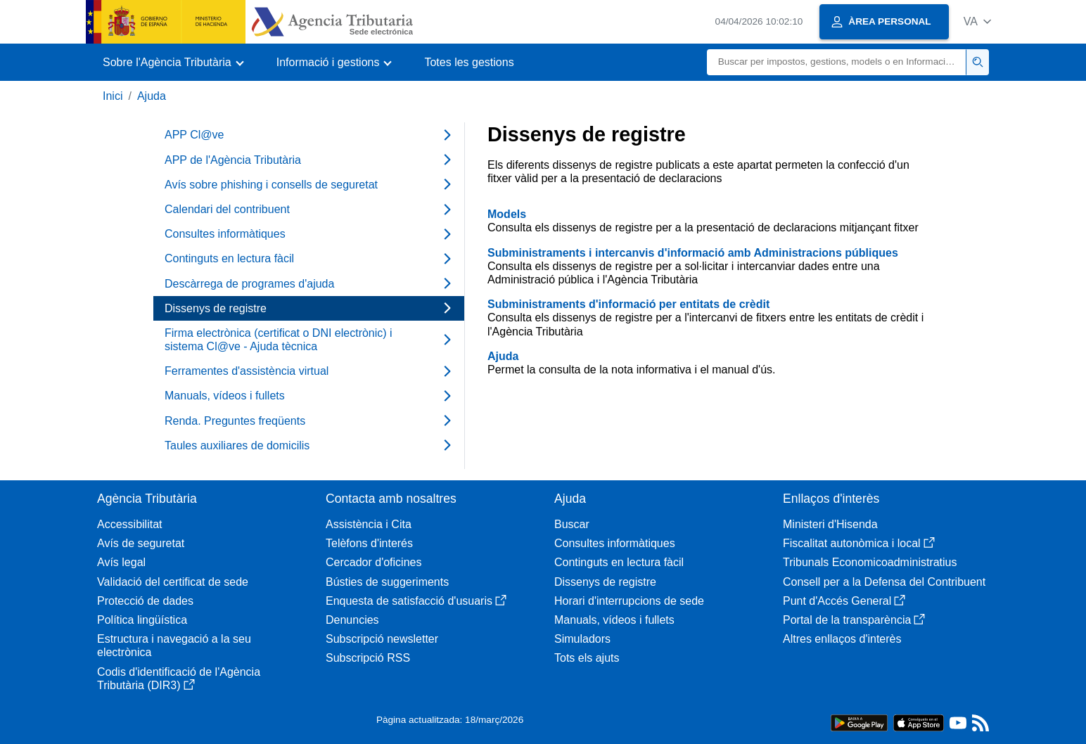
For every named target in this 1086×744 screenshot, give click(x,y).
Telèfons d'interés (369, 543)
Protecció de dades (145, 601)
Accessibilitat (129, 524)
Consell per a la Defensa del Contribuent (884, 582)
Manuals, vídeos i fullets (614, 620)
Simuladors (582, 639)
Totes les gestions (468, 62)
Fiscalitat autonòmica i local (859, 543)
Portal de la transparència (854, 620)
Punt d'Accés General (844, 601)
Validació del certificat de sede (172, 582)
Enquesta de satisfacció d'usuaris (416, 601)
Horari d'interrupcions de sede (629, 601)
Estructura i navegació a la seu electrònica (174, 645)
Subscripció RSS (368, 658)
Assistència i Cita (368, 524)
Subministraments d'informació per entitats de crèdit (628, 304)
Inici (112, 96)
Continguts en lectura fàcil (619, 562)
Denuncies (352, 620)
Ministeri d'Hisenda (830, 524)
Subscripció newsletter (382, 639)
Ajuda (151, 96)
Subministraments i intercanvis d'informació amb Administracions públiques (692, 253)
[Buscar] (836, 62)
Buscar (571, 524)
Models (506, 214)
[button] (977, 21)
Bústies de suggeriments (387, 582)
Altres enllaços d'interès (842, 639)
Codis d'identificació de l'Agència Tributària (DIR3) (178, 678)
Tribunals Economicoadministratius (870, 562)
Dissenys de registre (605, 582)
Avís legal (121, 562)
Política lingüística (142, 620)
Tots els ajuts (586, 658)
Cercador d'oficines (373, 562)
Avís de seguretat (140, 543)
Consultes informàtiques (614, 543)
